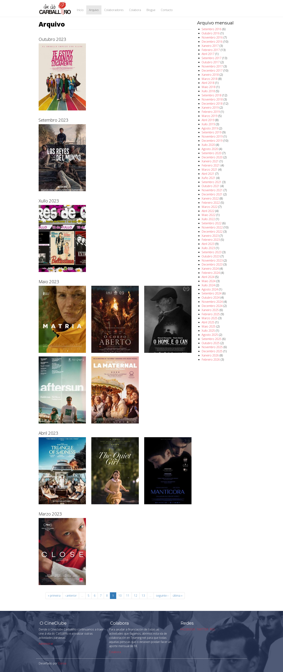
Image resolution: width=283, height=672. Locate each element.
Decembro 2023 (212, 264)
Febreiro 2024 (211, 273)
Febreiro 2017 (211, 50)
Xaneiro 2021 (210, 161)
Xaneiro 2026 (210, 355)
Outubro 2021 (211, 186)
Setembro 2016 (211, 29)
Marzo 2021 (209, 170)
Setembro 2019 (211, 132)
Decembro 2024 (212, 306)
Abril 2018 (208, 83)
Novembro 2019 (212, 136)
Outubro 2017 (211, 62)
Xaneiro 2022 (210, 198)
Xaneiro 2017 (210, 46)
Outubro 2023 (211, 256)
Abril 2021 (208, 174)
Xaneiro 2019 (210, 108)
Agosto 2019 (210, 128)
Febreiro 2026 (211, 359)
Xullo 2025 (208, 331)
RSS (212, 629)
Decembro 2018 (212, 104)
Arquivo (94, 10)
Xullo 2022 (208, 219)
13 (143, 596)
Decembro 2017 (212, 70)
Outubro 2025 (211, 343)
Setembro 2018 (211, 95)
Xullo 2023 (208, 248)
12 (135, 596)
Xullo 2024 (208, 285)
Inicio (80, 10)
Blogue (150, 10)
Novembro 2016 (212, 37)
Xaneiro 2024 (210, 269)
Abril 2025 (208, 322)
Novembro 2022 (212, 227)
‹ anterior (71, 596)
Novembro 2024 (212, 302)
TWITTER (202, 629)
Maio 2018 (208, 87)
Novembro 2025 (212, 347)
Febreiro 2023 (211, 240)
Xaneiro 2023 (210, 236)
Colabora (135, 10)
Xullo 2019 (208, 124)
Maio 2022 (208, 215)
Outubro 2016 (211, 33)
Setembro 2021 (211, 182)
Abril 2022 (208, 211)
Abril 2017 (208, 54)
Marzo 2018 (209, 79)
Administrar (46, 644)
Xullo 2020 (208, 145)
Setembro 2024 (211, 293)
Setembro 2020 (211, 153)
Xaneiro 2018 (210, 75)
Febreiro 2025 (211, 314)
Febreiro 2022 (211, 203)
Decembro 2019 (212, 141)
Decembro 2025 (212, 351)
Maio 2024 (208, 281)
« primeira (54, 596)
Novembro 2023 (212, 260)
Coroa (62, 663)
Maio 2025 (208, 326)
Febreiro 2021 (211, 165)
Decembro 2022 (212, 232)
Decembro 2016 (212, 42)
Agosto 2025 (210, 335)
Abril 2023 (208, 244)
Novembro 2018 (212, 99)
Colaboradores (114, 10)
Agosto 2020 (210, 149)
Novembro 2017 (212, 66)
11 (127, 596)
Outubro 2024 (211, 297)
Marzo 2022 (209, 207)
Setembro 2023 (211, 252)
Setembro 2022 (211, 223)
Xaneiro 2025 (210, 310)
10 (120, 596)
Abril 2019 (208, 120)
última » (177, 596)
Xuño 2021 (208, 178)
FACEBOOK (187, 629)
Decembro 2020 (212, 157)
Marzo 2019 (209, 116)
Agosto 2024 (210, 289)
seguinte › (162, 596)
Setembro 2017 (211, 58)
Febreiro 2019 (211, 112)
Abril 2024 (208, 277)
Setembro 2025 (211, 339)
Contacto (167, 10)
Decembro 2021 (212, 194)
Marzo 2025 (209, 318)
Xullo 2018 (208, 91)
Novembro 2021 (212, 190)
